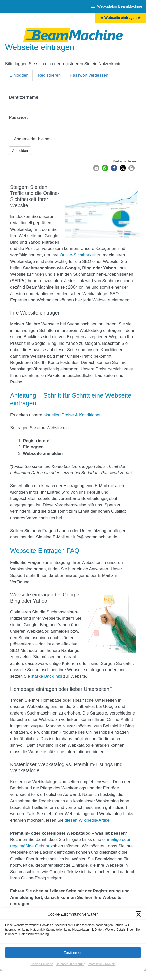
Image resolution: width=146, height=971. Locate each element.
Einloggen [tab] (19, 75)
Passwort (18, 117)
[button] (138, 920)
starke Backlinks (46, 676)
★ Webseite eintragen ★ (120, 18)
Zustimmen (73, 959)
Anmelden (20, 151)
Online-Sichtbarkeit (78, 255)
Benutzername (23, 97)
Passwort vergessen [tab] (89, 75)
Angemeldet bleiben (30, 139)
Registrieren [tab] (49, 75)
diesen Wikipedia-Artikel (87, 820)
